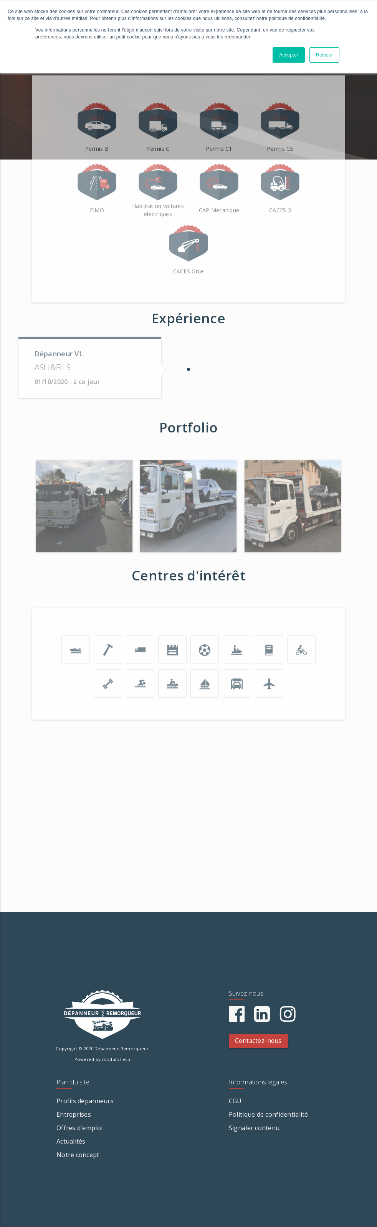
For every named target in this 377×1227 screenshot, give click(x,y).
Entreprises (73, 1114)
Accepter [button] (288, 55)
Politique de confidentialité (268, 1114)
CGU (235, 1101)
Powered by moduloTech (102, 1059)
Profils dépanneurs (85, 1101)
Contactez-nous (258, 1041)
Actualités (71, 1141)
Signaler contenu (254, 1128)
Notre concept (77, 1155)
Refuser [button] (324, 55)
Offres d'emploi (79, 1128)
